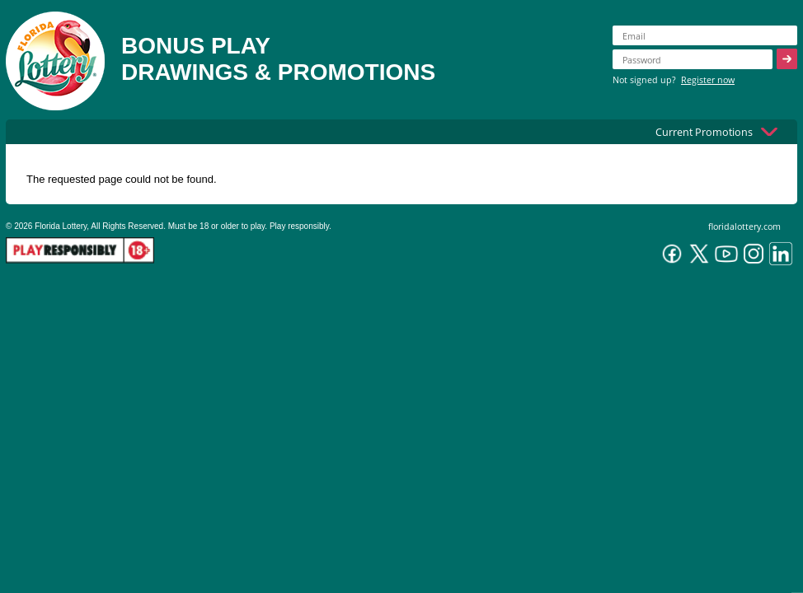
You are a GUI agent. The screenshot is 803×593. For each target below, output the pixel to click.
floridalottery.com (744, 226)
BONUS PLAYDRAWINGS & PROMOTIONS (278, 59)
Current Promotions (704, 132)
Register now (708, 79)
